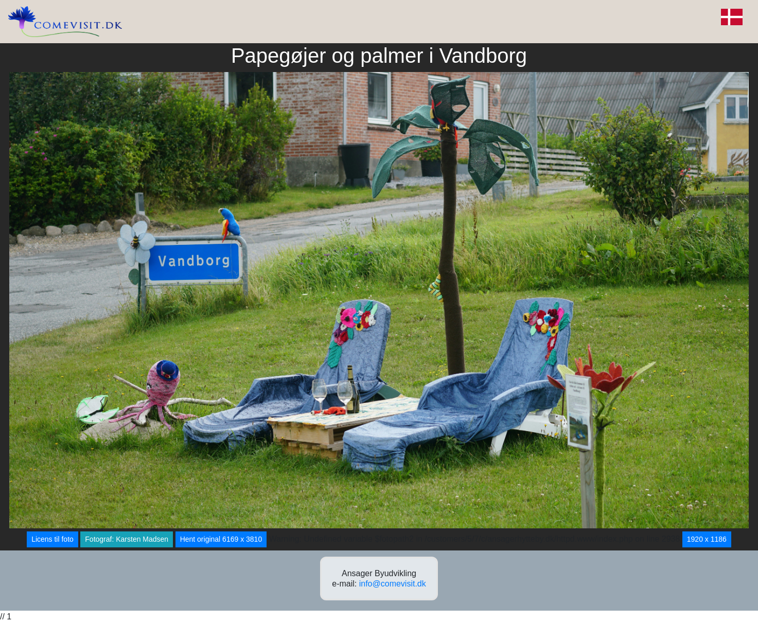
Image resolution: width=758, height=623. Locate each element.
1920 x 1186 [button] (707, 539)
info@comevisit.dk (392, 583)
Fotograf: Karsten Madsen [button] (126, 539)
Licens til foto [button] (52, 539)
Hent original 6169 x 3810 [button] (221, 539)
